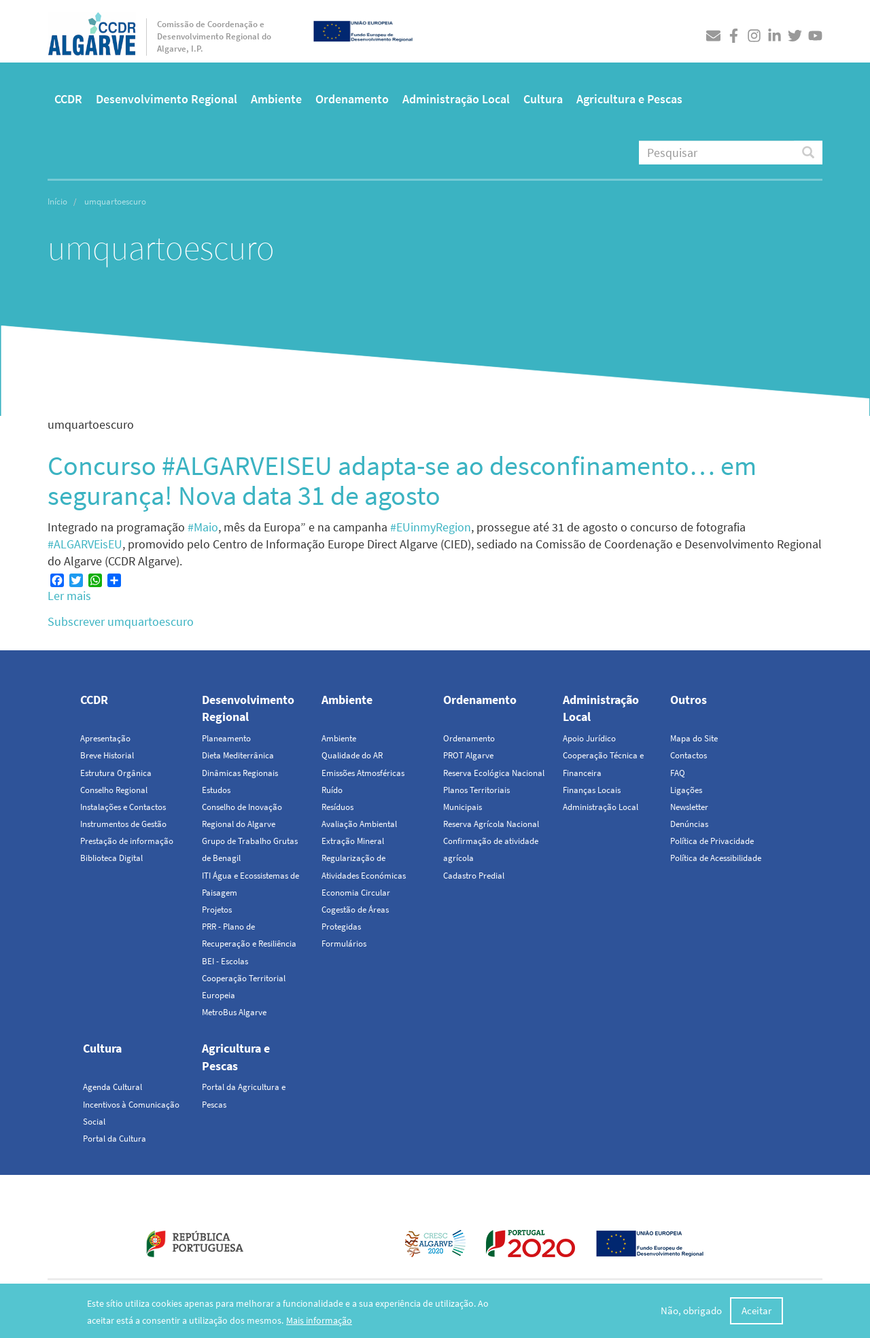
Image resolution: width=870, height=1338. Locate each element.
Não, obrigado (691, 1311)
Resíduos (337, 807)
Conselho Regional (113, 790)
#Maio (203, 527)
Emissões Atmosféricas (362, 773)
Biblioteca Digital (111, 858)
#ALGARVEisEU (85, 544)
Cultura (543, 99)
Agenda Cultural (112, 1087)
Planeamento (226, 738)
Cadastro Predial (473, 875)
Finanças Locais (592, 790)
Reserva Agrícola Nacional (491, 824)
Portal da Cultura (114, 1138)
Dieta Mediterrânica (238, 755)
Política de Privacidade (712, 841)
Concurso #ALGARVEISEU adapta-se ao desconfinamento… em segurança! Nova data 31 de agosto (402, 480)
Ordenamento (352, 99)
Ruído (332, 790)
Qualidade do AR (352, 755)
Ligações (686, 790)
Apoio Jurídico (589, 738)
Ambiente (276, 99)
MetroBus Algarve (234, 1012)
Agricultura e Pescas (629, 99)
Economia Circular (355, 892)
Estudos (216, 790)
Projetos (217, 909)
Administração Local (456, 99)
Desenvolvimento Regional (166, 99)
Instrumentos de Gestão (123, 824)
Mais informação (319, 1321)
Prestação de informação (126, 841)
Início (57, 201)
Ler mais (69, 595)
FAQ (677, 773)
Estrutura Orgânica (116, 773)
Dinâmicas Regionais (240, 773)
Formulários (343, 943)
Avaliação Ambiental (359, 824)
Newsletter (689, 807)
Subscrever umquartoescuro (121, 621)
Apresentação (105, 738)
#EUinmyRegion (430, 527)
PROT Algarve (468, 755)
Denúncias (689, 824)
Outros (688, 699)
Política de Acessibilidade (715, 858)
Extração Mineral (352, 841)
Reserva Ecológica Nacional (493, 773)
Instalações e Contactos (123, 807)
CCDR (68, 99)
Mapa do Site (694, 738)
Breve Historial (107, 755)
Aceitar (756, 1311)
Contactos (688, 755)
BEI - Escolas (225, 961)
